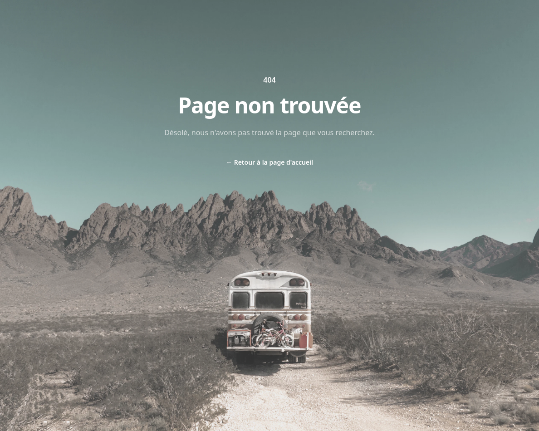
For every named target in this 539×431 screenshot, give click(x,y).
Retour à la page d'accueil (269, 162)
